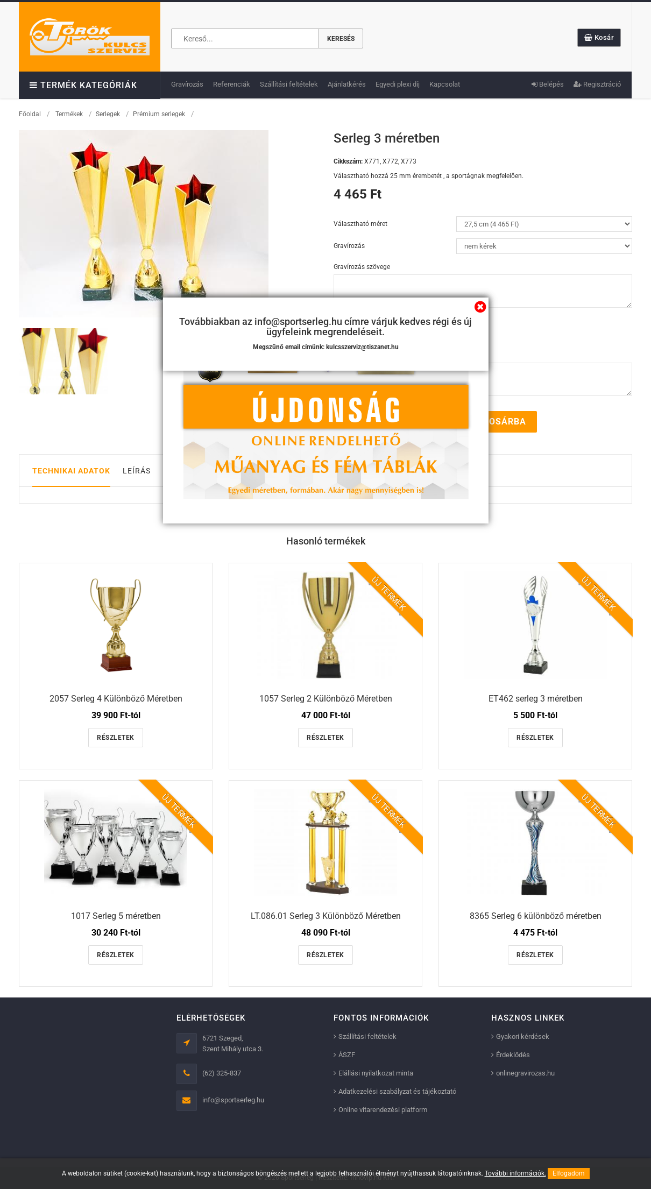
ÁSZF (346, 1055)
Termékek (69, 114)
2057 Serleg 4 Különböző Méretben (115, 698)
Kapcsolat (444, 84)
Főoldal (30, 114)
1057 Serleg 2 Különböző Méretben (325, 698)
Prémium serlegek (159, 114)
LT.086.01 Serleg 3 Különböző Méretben (326, 916)
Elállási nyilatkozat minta (375, 1073)
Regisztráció (597, 84)
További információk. (515, 1173)
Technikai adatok (71, 470)
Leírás (137, 470)
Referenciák (231, 84)
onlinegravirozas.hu (525, 1073)
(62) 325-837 (221, 1073)
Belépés (548, 84)
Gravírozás (187, 84)
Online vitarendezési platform (382, 1110)
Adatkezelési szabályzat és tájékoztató (397, 1091)
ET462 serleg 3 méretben (536, 698)
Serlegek (108, 114)
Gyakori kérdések (522, 1036)
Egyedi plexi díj (398, 84)
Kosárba (499, 421)
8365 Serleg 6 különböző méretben (536, 916)
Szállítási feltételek (289, 84)
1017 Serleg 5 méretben (116, 916)
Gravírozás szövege (362, 267)
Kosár (599, 37)
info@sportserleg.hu (233, 1100)
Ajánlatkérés (347, 84)
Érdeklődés (513, 1055)
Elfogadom (569, 1173)
